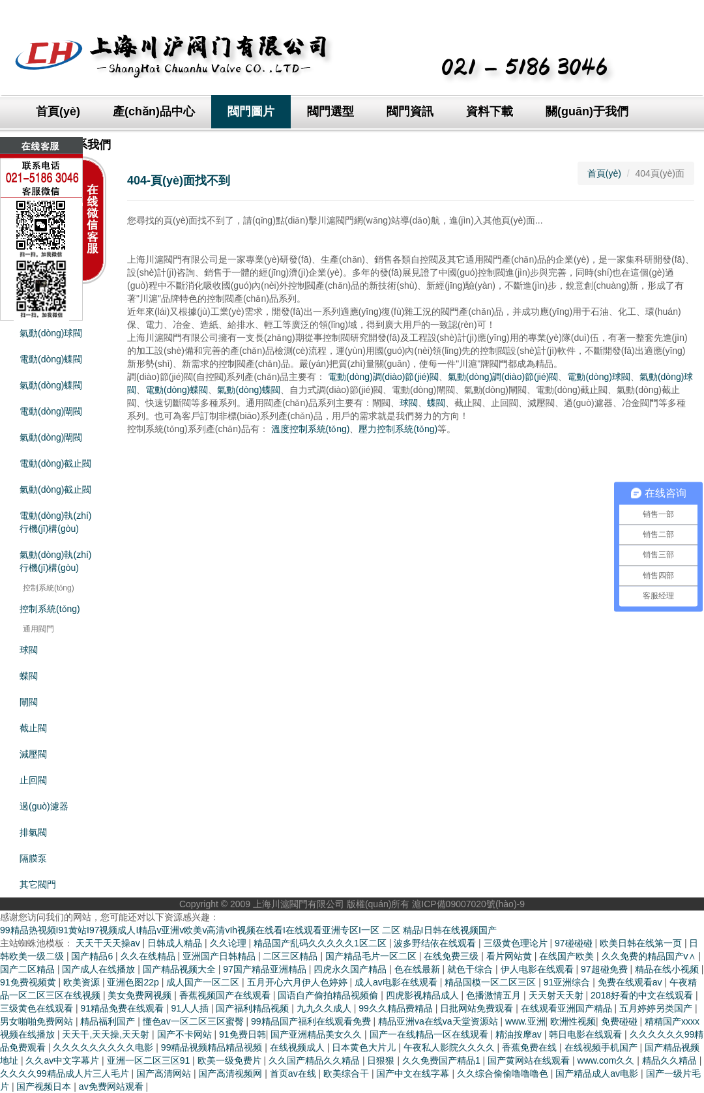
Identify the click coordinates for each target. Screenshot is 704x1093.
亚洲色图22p (134, 982)
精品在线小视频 (668, 969)
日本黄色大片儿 (365, 1047)
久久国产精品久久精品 (315, 1060)
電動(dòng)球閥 (598, 377)
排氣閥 (33, 832)
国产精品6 (93, 956)
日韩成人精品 (176, 943)
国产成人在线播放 (100, 969)
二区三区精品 (291, 956)
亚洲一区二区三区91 (149, 1060)
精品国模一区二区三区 (491, 982)
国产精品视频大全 (180, 969)
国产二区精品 (28, 969)
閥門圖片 (250, 111)
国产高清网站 (165, 1073)
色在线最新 (418, 969)
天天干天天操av (109, 943)
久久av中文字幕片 (63, 1060)
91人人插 (191, 1008)
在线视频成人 (298, 1047)
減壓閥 (33, 754)
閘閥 (29, 702)
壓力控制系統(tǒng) (398, 429)
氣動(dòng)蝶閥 (51, 385)
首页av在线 (294, 1073)
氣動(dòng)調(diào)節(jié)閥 (503, 377)
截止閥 (33, 728)
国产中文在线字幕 (414, 1073)
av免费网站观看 (112, 1086)
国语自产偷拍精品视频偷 (329, 995)
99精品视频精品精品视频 (213, 1047)
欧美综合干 (347, 1073)
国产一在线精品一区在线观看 (430, 1034)
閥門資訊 (410, 111)
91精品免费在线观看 (123, 1008)
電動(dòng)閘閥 (51, 411)
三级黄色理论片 (517, 943)
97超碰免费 (605, 969)
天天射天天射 (557, 995)
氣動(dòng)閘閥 (51, 437)
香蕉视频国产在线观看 (226, 995)
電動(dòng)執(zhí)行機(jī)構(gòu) (55, 522)
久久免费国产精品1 (442, 1060)
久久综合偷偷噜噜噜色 (504, 1073)
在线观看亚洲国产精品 (568, 1008)
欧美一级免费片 (231, 1060)
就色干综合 (471, 969)
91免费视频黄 (29, 982)
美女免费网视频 (141, 995)
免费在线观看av (631, 982)
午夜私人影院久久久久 (450, 1047)
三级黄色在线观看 (38, 1008)
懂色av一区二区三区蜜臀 (194, 1021)
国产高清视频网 (231, 1073)
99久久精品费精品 (397, 1008)
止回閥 (33, 780)
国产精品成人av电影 (598, 1073)
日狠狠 (382, 1060)
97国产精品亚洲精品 (265, 969)
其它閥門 (38, 884)
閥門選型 (330, 111)
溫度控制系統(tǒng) (310, 429)
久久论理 (229, 943)
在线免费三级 (452, 956)
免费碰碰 (620, 1021)
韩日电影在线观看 (586, 1034)
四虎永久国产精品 (351, 969)
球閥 (29, 650)
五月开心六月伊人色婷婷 (298, 982)
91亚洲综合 (568, 982)
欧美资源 (82, 982)
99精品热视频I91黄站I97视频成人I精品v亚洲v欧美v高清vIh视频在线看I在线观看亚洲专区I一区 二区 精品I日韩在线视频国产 (248, 930)
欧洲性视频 (573, 1021)
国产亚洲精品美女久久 (317, 1034)
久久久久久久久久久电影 (104, 1047)
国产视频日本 (45, 1086)
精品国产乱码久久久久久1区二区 (321, 943)
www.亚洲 (525, 1021)
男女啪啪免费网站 (38, 1021)
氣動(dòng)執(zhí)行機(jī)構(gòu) (55, 561)
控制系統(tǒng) (50, 609)
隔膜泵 (33, 858)
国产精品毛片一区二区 (372, 956)
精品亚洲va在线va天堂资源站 (439, 1021)
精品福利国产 (109, 1021)
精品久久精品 (670, 1060)
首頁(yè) (58, 111)
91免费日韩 (242, 1034)
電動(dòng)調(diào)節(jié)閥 (383, 377)
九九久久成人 (325, 1008)
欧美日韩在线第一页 (642, 943)
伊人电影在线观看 (538, 969)
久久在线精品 (149, 956)
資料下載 (489, 111)
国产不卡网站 (185, 1034)
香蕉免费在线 (530, 1047)
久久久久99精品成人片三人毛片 (65, 1073)
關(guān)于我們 (587, 111)
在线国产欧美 (567, 956)
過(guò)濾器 (44, 806)
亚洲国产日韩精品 (220, 956)
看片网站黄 (510, 956)
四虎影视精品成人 (424, 995)
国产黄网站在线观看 (530, 1060)
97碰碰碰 (574, 943)
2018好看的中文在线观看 (643, 995)
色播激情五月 (494, 995)
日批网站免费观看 (478, 1008)
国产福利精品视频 (253, 1008)
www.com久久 (608, 1060)
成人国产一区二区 (204, 982)
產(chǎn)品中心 (154, 111)
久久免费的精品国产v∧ (650, 956)
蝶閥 (29, 676)
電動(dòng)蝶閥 (176, 390)
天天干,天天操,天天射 (107, 1034)
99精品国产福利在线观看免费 (312, 1021)
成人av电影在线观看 (397, 982)
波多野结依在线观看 (436, 943)
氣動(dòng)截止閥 (55, 489)
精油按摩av (519, 1034)
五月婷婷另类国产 (657, 1008)
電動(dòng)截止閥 (55, 463)
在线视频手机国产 (602, 1047)
